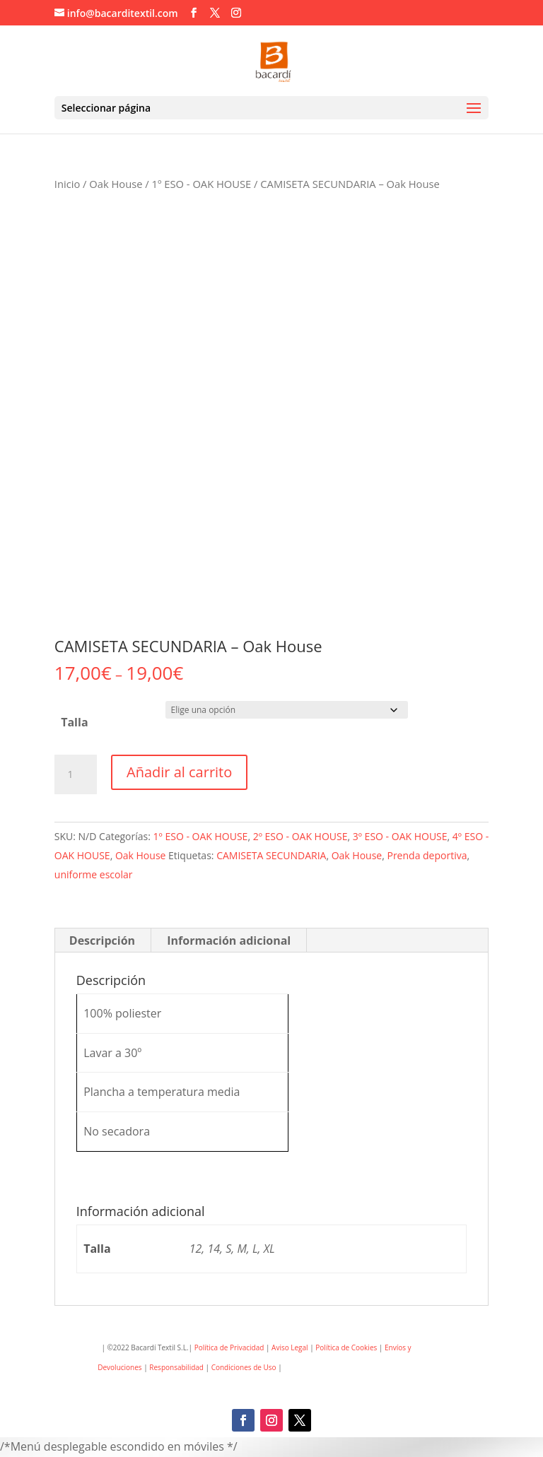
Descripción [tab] (102, 940)
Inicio (67, 184)
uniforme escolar (93, 874)
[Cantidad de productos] (75, 774)
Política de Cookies (346, 1347)
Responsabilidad (176, 1367)
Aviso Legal (290, 1347)
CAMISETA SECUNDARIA (271, 855)
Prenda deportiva (427, 855)
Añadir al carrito (179, 771)
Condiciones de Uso (245, 1367)
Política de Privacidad (229, 1347)
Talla (74, 722)
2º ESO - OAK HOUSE (300, 836)
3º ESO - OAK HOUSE (400, 836)
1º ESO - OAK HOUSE (202, 184)
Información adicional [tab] (229, 940)
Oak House (115, 184)
